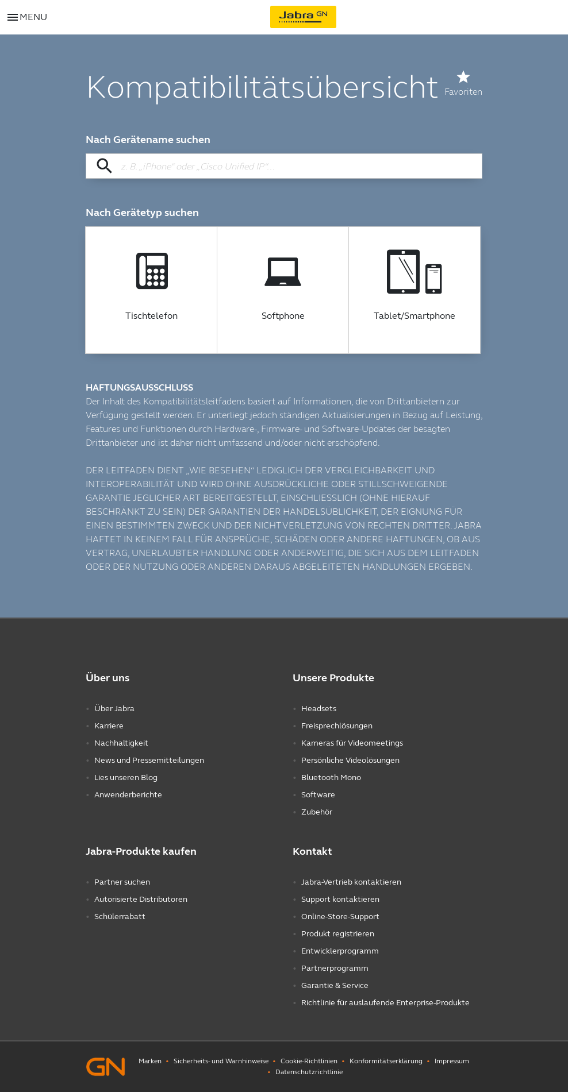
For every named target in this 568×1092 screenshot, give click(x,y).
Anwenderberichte (128, 795)
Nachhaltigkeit (121, 743)
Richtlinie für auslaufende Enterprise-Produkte (385, 1003)
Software (318, 795)
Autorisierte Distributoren (140, 899)
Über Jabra (114, 708)
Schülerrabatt (119, 916)
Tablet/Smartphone (414, 316)
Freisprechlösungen (337, 726)
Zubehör (316, 812)
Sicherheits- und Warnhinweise (221, 1061)
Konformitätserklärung (386, 1061)
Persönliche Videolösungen (350, 760)
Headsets (318, 708)
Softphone (283, 316)
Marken (150, 1061)
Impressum (452, 1061)
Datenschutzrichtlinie (309, 1072)
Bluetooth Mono (331, 777)
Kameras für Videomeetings (352, 743)
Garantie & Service (335, 985)
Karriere (109, 726)
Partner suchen (122, 882)
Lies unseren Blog (126, 777)
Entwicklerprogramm (340, 951)
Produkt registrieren (337, 934)
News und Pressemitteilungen (149, 760)
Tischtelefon (151, 316)
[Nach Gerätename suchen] (284, 166)
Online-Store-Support (340, 916)
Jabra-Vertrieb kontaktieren (351, 882)
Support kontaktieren (340, 899)
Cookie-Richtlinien (309, 1061)
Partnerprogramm (335, 968)
